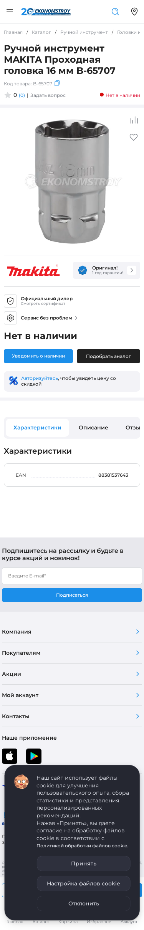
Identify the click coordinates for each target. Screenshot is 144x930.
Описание (93, 427)
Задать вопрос (48, 95)
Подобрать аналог (108, 356)
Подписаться (72, 595)
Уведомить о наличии (38, 356)
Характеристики (37, 427)
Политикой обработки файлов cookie (81, 845)
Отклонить (83, 903)
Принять (83, 863)
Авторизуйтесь (39, 378)
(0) (22, 95)
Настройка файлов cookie (83, 883)
